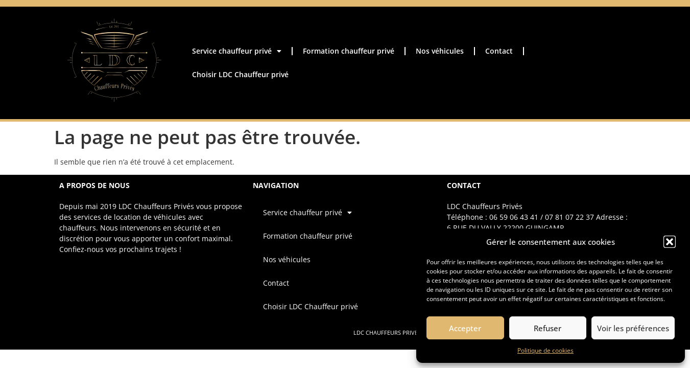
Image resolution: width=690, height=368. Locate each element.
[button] (669, 242)
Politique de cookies (545, 350)
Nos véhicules (440, 51)
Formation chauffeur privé (348, 51)
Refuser (547, 328)
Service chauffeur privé (236, 51)
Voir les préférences (633, 328)
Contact (499, 51)
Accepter (465, 328)
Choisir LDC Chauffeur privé (240, 74)
